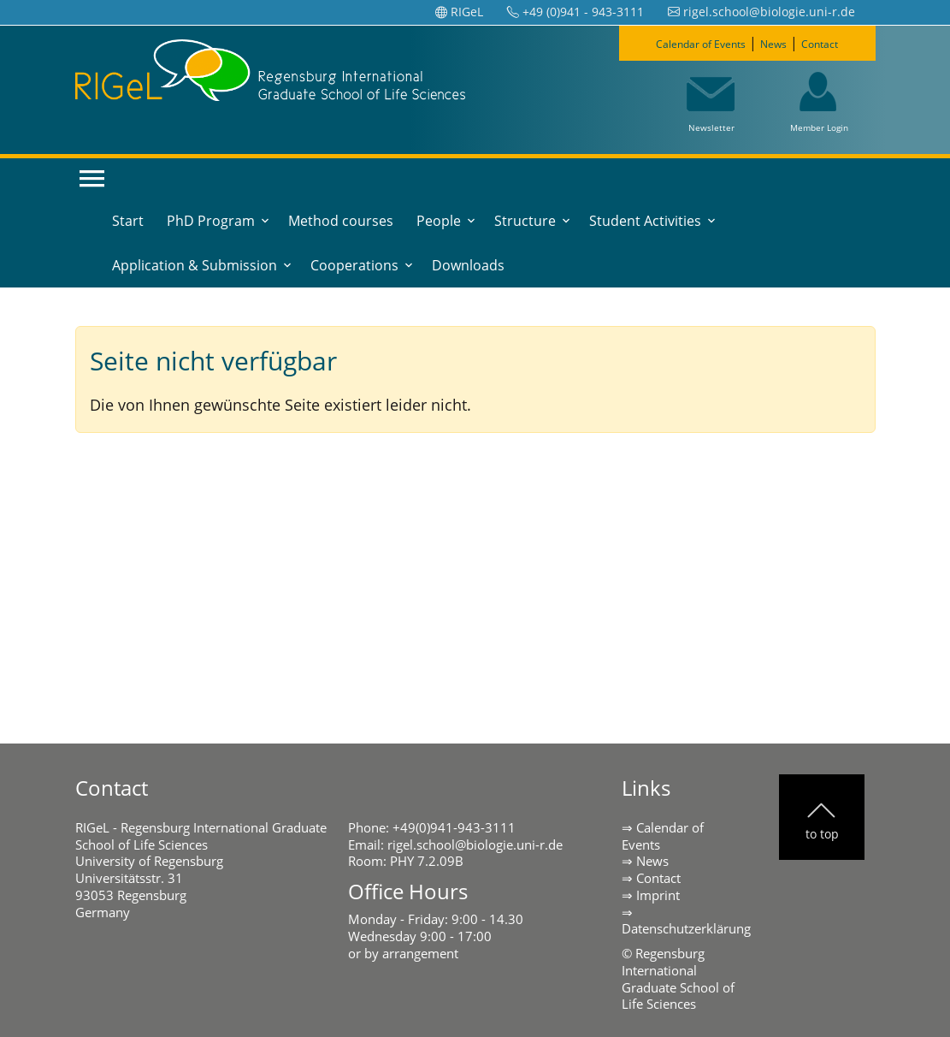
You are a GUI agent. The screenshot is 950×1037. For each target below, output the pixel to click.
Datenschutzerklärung (686, 928)
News (782, 42)
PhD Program (211, 220)
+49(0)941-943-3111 (454, 827)
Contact (839, 42)
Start (128, 220)
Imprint (658, 895)
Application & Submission (194, 265)
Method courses (340, 220)
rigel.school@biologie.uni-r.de (475, 844)
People (438, 220)
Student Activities (645, 220)
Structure (525, 220)
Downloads (468, 265)
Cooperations (354, 265)
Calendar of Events (689, 42)
